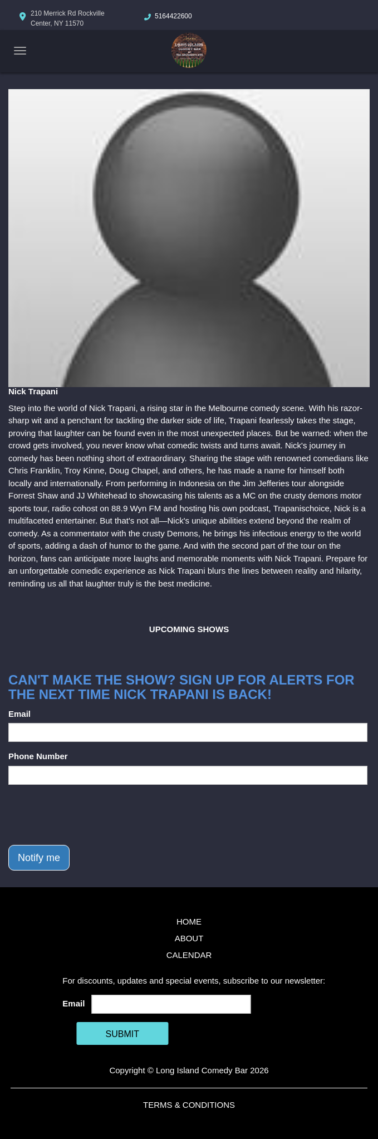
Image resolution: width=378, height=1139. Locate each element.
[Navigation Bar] (20, 51)
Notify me (39, 857)
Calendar (189, 955)
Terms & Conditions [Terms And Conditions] (189, 1104)
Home (189, 921)
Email (19, 713)
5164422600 (173, 16)
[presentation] (93, 815)
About (189, 938)
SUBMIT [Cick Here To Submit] (122, 1034)
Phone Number (38, 756)
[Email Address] (171, 1004)
